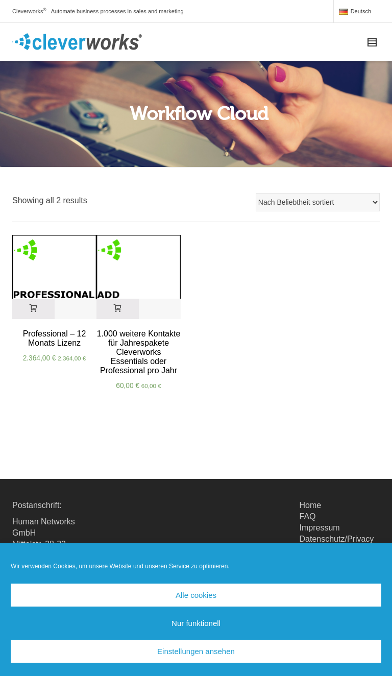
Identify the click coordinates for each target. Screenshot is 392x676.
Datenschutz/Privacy (337, 539)
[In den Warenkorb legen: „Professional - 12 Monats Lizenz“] (33, 309)
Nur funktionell (196, 623)
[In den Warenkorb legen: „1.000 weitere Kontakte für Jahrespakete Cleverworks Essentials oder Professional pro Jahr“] (117, 309)
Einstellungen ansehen (196, 651)
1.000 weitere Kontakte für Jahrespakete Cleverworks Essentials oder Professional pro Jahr (139, 352)
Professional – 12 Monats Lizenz (54, 338)
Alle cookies (196, 595)
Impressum (320, 527)
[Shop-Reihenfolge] (318, 202)
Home (311, 505)
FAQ (308, 516)
